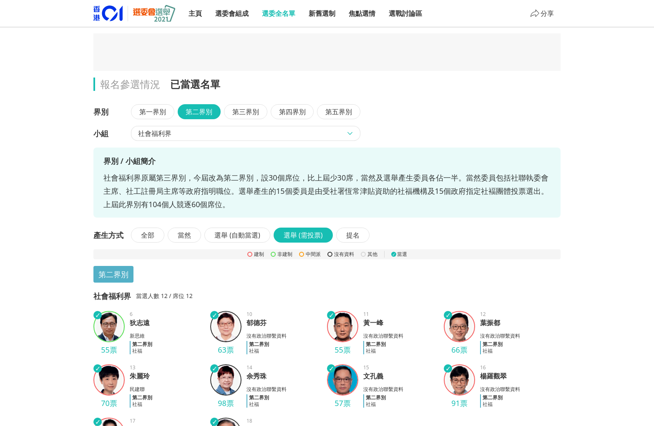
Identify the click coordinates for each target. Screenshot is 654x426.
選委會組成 (232, 13)
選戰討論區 (405, 13)
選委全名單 (278, 13)
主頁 (195, 13)
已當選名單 (195, 84)
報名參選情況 (130, 84)
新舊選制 (322, 13)
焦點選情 (362, 13)
